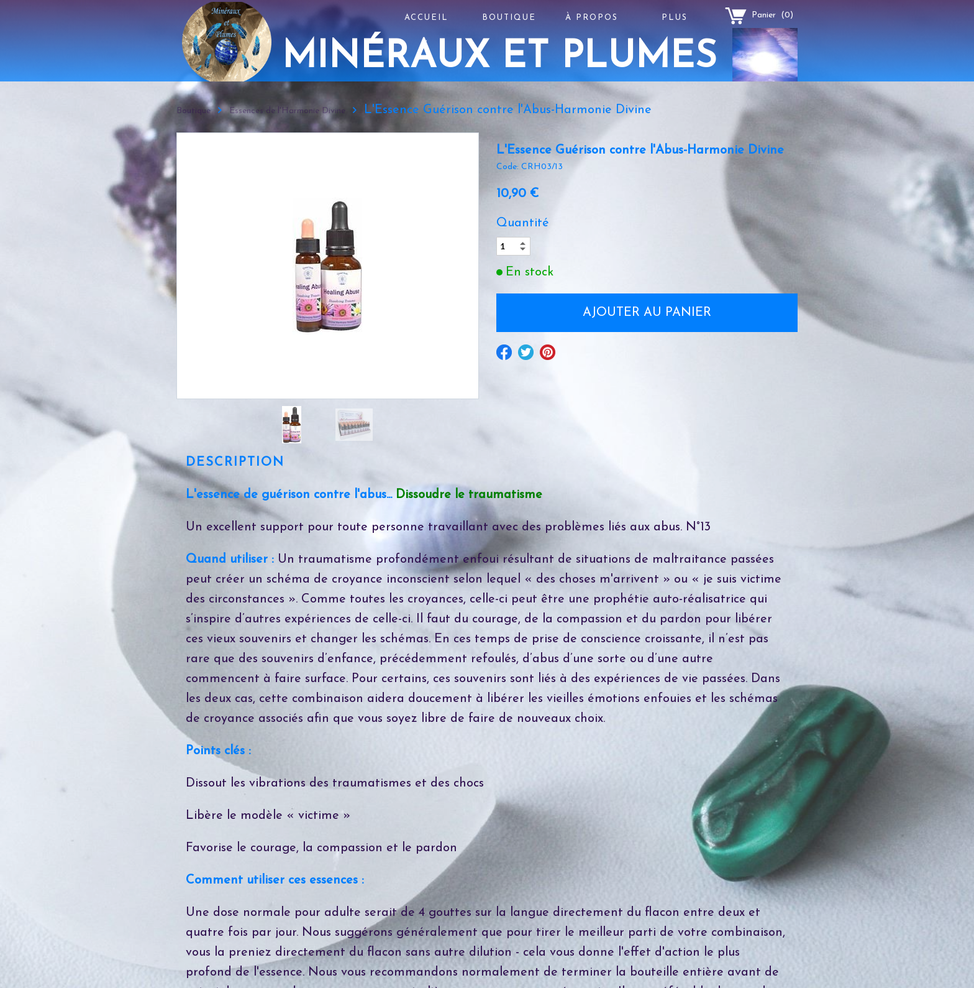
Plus (675, 18)
